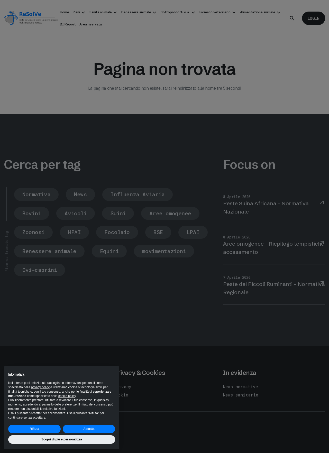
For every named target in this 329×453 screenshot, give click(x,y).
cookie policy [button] (67, 396)
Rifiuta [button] (34, 429)
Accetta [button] (88, 429)
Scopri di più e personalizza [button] (61, 439)
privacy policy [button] (40, 387)
